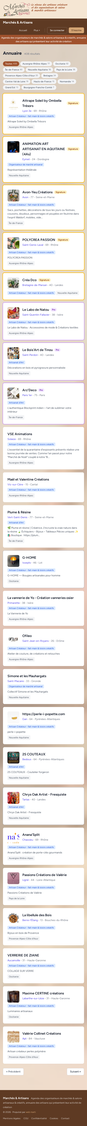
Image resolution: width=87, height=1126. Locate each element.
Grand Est (11, 87)
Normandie (67, 81)
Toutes (11, 63)
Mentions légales (11, 1118)
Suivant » (75, 1071)
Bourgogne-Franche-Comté (39, 87)
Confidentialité (39, 1118)
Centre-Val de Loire (16, 81)
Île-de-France (13, 69)
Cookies (54, 1118)
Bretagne (49, 75)
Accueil (23, 30)
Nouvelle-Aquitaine (39, 69)
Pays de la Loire (65, 69)
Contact (65, 1118)
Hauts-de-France (44, 81)
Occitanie (61, 63)
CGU (25, 1118)
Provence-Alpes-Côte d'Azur (21, 75)
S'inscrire (76, 30)
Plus (37, 30)
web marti (31, 1112)
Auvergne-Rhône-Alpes (36, 63)
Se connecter (57, 30)
